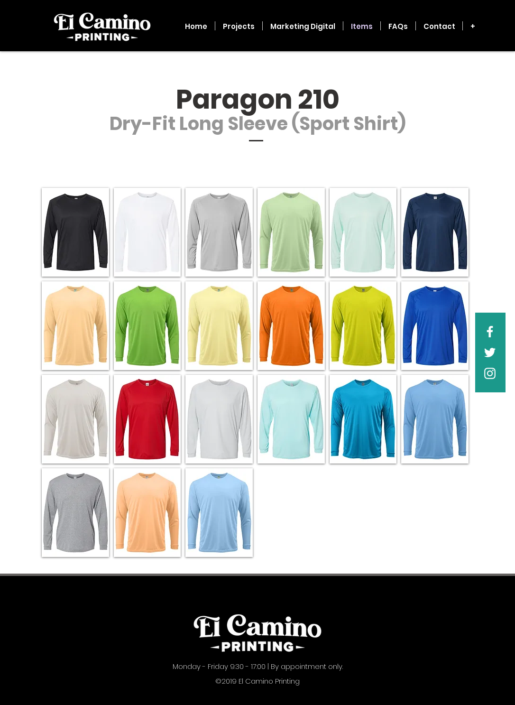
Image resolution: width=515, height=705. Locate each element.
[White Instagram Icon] (489, 373)
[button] (75, 232)
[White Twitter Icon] (489, 352)
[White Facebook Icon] (489, 331)
